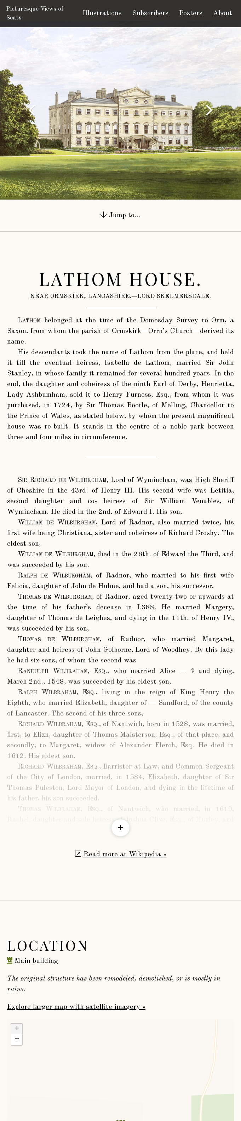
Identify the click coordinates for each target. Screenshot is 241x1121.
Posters (190, 13)
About (222, 13)
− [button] (17, 987)
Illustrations (102, 13)
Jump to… (120, 215)
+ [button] (17, 976)
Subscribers (150, 13)
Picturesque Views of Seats (34, 13)
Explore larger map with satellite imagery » (76, 954)
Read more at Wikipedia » (125, 801)
